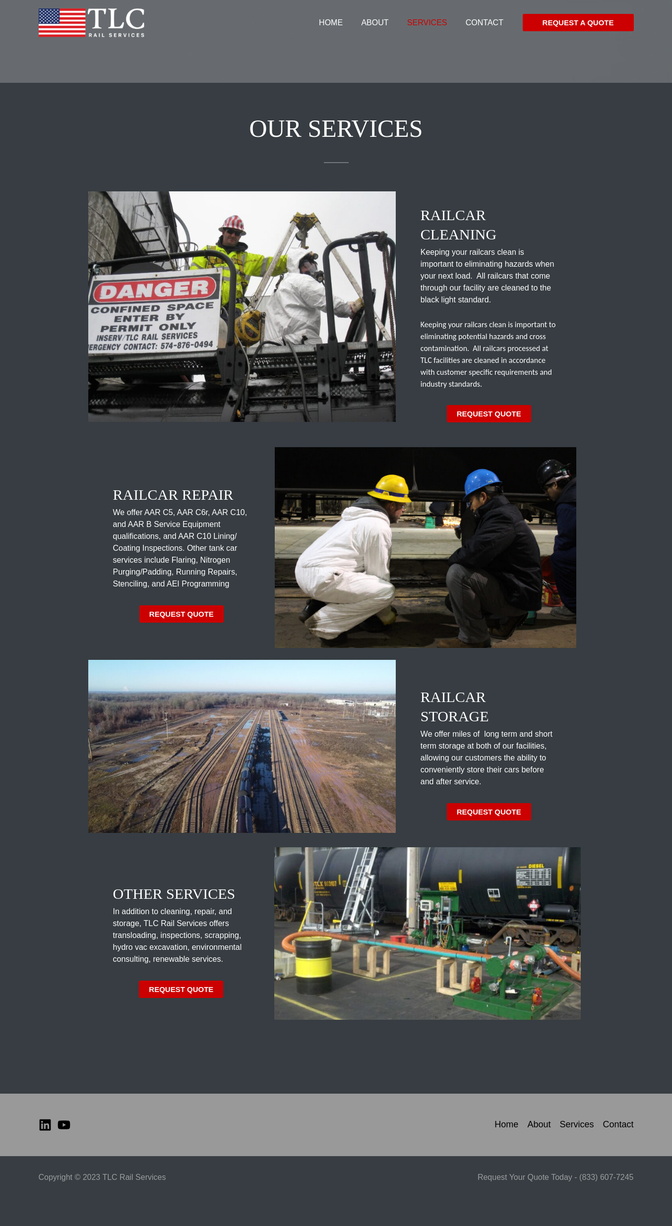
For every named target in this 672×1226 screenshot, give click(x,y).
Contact (485, 27)
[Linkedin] (45, 1124)
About (381, 27)
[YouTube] (64, 1124)
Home (340, 27)
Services (431, 27)
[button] (578, 27)
